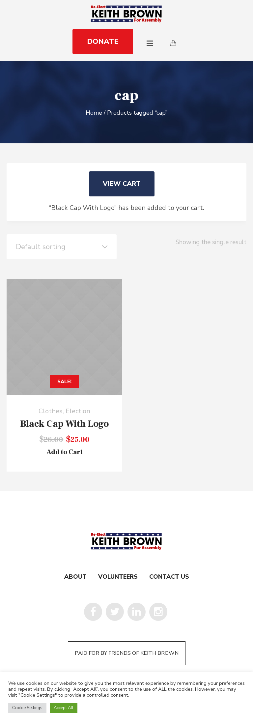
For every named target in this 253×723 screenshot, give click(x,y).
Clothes (51, 411)
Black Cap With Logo (64, 424)
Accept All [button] (63, 708)
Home (94, 113)
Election (78, 411)
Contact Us (169, 577)
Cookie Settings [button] (27, 708)
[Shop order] (62, 246)
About (75, 577)
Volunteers (118, 577)
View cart (122, 183)
